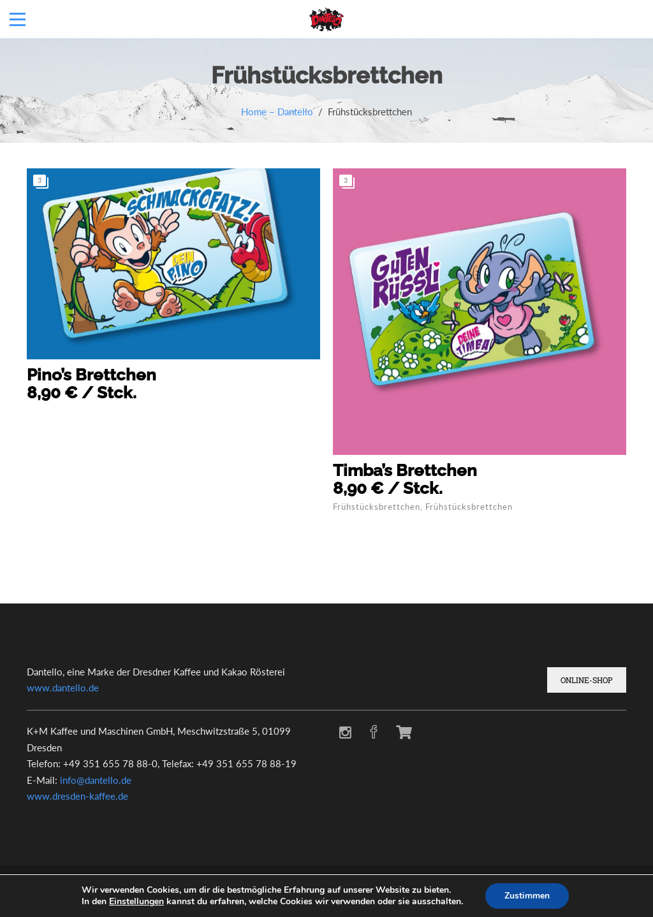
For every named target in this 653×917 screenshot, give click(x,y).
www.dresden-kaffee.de (77, 796)
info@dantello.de (95, 780)
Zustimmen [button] (527, 896)
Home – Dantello (277, 111)
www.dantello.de (63, 687)
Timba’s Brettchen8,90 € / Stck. (405, 479)
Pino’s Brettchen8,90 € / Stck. (91, 383)
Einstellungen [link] (136, 901)
